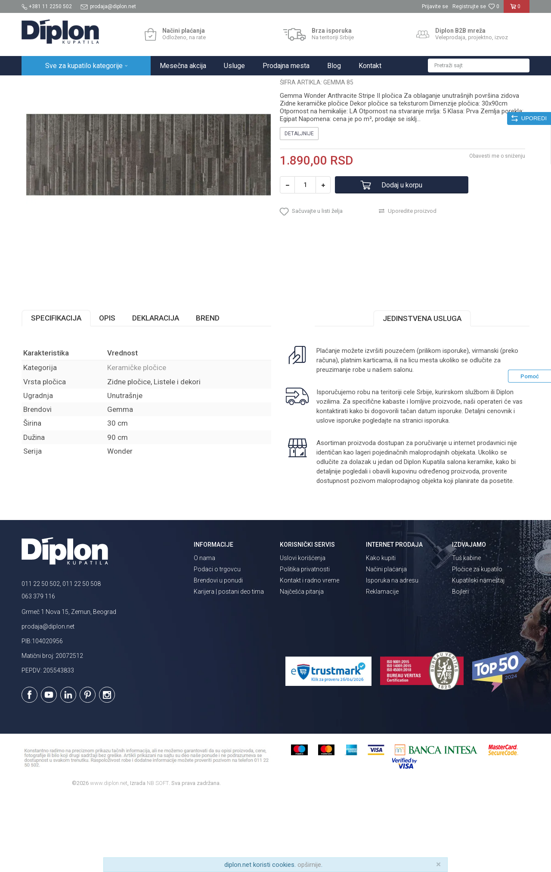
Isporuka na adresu (392, 655)
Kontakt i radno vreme (309, 655)
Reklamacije (382, 666)
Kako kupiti (381, 633)
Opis (107, 393)
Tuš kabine (466, 633)
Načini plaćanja (386, 644)
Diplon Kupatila (40, 84)
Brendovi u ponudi (218, 655)
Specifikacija (56, 393)
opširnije (309, 865)
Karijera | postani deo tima (229, 666)
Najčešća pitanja (302, 666)
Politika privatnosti (305, 644)
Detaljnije (299, 209)
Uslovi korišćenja (302, 633)
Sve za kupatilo (85, 84)
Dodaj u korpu (401, 260)
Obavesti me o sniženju (497, 231)
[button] (478, 65)
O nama (204, 633)
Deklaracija (155, 393)
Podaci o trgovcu (217, 644)
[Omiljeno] (493, 6)
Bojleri (460, 666)
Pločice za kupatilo (477, 644)
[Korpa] (516, 10)
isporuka (436, 496)
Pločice (119, 84)
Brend (208, 393)
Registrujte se (469, 6)
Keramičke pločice (158, 84)
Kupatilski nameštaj (478, 655)
